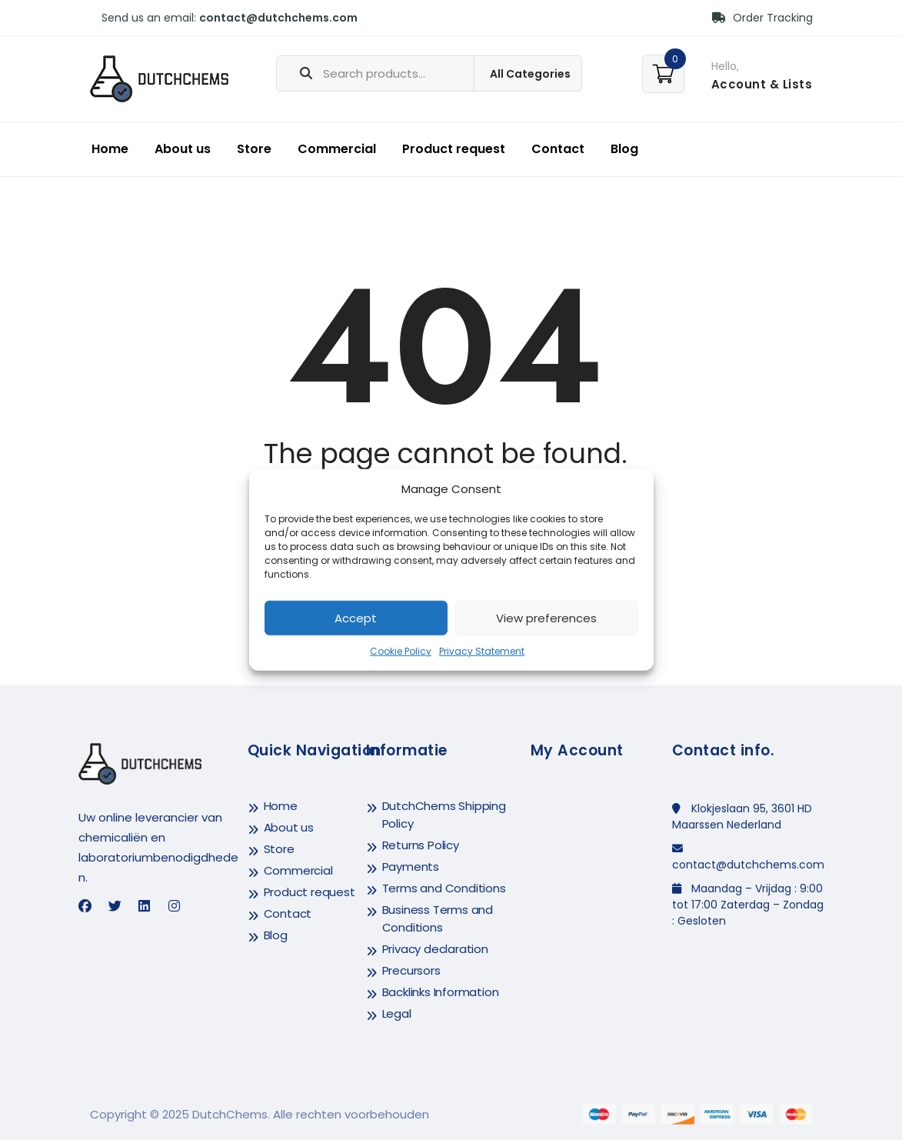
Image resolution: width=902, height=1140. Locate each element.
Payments (410, 866)
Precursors (411, 970)
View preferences (546, 618)
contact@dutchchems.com (278, 17)
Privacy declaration (435, 949)
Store (254, 149)
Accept (356, 618)
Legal (396, 1013)
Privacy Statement (481, 651)
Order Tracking (762, 17)
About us (183, 149)
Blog (624, 149)
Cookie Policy (400, 651)
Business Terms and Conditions (437, 918)
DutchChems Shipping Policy (444, 815)
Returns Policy (420, 845)
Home (110, 149)
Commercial (337, 149)
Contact (557, 149)
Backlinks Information (440, 992)
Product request (453, 149)
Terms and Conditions (444, 888)
